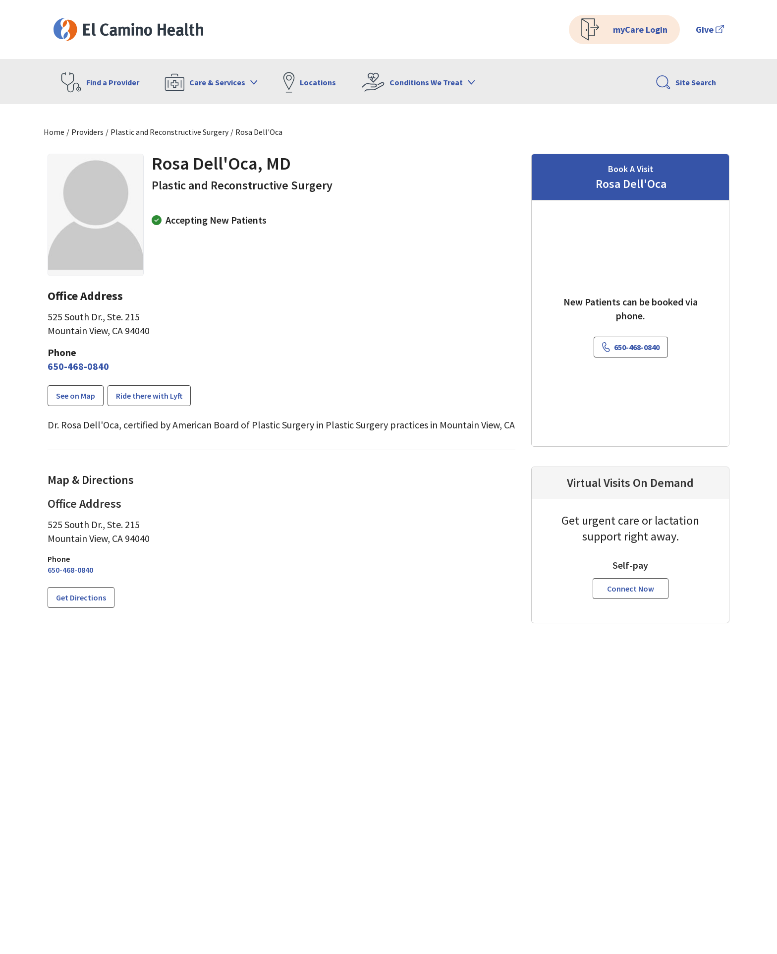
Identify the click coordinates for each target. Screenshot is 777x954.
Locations (309, 82)
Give (710, 29)
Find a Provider (100, 82)
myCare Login (624, 29)
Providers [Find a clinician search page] (87, 132)
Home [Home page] (54, 132)
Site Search (686, 82)
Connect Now (630, 589)
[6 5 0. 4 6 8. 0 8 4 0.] (78, 366)
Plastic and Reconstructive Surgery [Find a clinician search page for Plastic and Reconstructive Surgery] (169, 132)
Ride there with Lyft (149, 396)
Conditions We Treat (418, 82)
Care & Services (211, 82)
